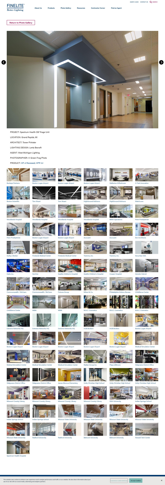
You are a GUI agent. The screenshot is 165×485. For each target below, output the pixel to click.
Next (161, 62)
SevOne (35, 274)
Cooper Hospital (116, 274)
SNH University (115, 401)
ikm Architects (140, 237)
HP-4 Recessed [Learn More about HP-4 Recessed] (28, 162)
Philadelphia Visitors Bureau (120, 292)
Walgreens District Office (144, 365)
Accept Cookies (136, 481)
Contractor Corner (98, 8)
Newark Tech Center (142, 437)
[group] (82, 97)
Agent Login (134, 2)
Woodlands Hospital (14, 219)
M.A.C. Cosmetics (90, 310)
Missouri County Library (16, 401)
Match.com (139, 201)
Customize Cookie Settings (118, 481)
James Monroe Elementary (68, 383)
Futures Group (63, 292)
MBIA (34, 310)
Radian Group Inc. (90, 365)
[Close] (161, 480)
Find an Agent (116, 8)
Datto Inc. (10, 274)
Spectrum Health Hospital (16, 456)
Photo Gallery (66, 8)
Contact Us (144, 2)
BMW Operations (116, 219)
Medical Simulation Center (145, 346)
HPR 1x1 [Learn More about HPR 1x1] (39, 162)
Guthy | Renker (12, 255)
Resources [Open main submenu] (81, 8)
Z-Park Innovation (141, 183)
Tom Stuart (36, 201)
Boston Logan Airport (40, 183)
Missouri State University (67, 419)
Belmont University (91, 437)
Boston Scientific (13, 201)
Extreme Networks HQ (15, 328)
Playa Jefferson (115, 365)
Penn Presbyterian (142, 219)
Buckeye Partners (13, 183)
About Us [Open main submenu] (38, 8)
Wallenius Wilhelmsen (118, 183)
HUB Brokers (88, 328)
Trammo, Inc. (88, 255)
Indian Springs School (143, 401)
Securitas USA (140, 255)
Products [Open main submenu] (51, 8)
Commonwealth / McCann (16, 292)
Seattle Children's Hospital (68, 274)
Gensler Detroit (141, 274)
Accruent (87, 237)
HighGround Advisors (92, 201)
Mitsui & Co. (88, 292)
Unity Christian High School (94, 383)
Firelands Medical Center (41, 255)
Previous (3, 62)
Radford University (39, 437)
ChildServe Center (142, 292)
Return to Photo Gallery (20, 22)
